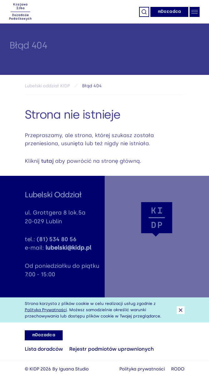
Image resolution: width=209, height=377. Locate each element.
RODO (178, 369)
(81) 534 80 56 (56, 240)
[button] (156, 219)
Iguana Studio (74, 369)
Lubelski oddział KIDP (47, 87)
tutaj (47, 162)
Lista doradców (44, 349)
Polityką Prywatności (46, 309)
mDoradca (169, 11)
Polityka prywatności (142, 369)
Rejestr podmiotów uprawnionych (111, 349)
